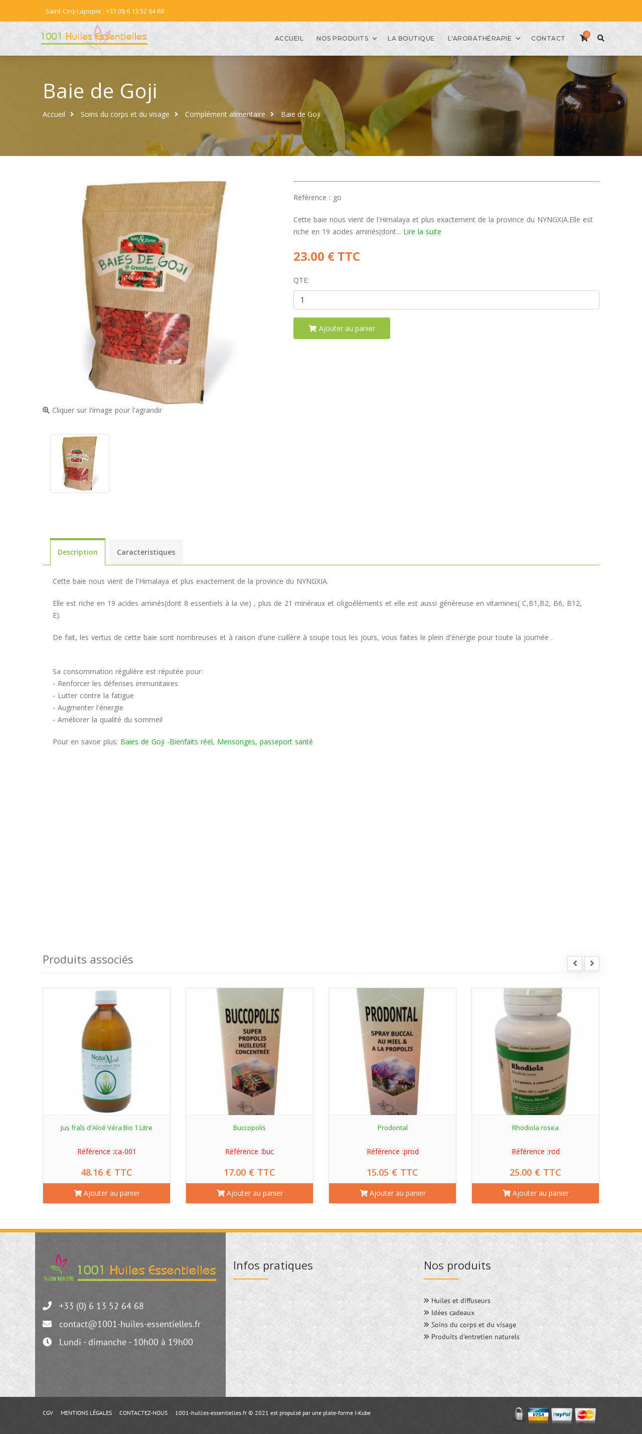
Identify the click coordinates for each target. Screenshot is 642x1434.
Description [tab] (78, 551)
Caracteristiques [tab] (146, 551)
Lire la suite (422, 230)
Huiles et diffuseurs (457, 1299)
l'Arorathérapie (469, 38)
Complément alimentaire (225, 113)
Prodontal (393, 1126)
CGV (48, 1411)
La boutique (400, 38)
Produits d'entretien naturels (472, 1335)
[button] (56, 832)
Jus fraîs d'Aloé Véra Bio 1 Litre (106, 1126)
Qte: (301, 279)
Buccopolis (249, 1126)
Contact (538, 38)
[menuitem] (321, 763)
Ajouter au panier (107, 1192)
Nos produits (332, 38)
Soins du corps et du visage (125, 113)
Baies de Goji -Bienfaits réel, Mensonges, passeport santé (216, 741)
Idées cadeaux (449, 1311)
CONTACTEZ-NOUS (143, 1411)
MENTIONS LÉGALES (86, 1411)
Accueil (278, 38)
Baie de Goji (300, 113)
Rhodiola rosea (535, 1126)
